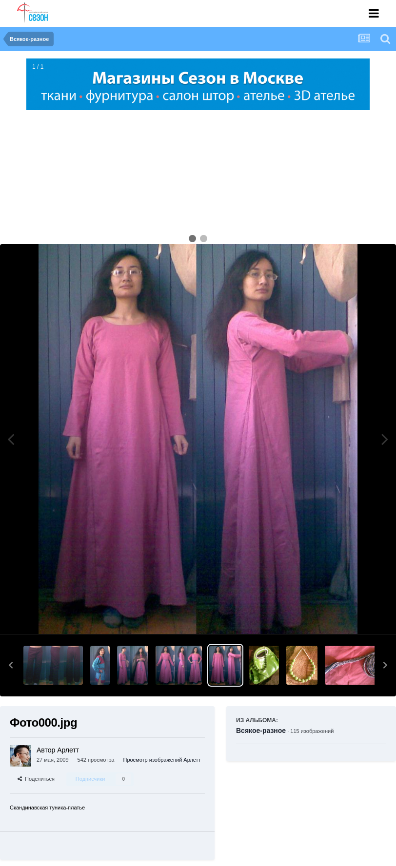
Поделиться (36, 779)
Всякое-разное (261, 730)
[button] (10, 665)
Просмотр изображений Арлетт (161, 760)
